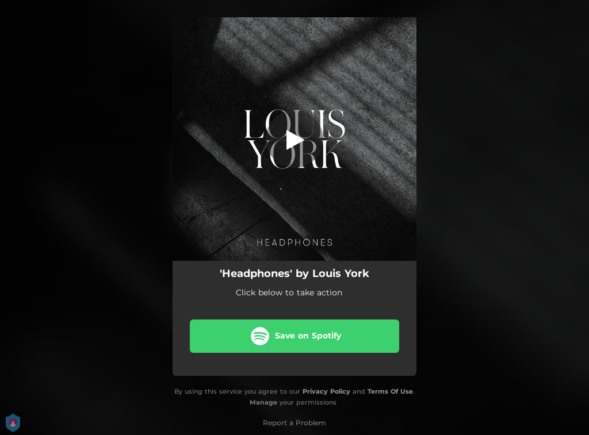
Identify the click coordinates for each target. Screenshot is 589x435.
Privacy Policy (326, 391)
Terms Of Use (390, 391)
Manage (263, 402)
